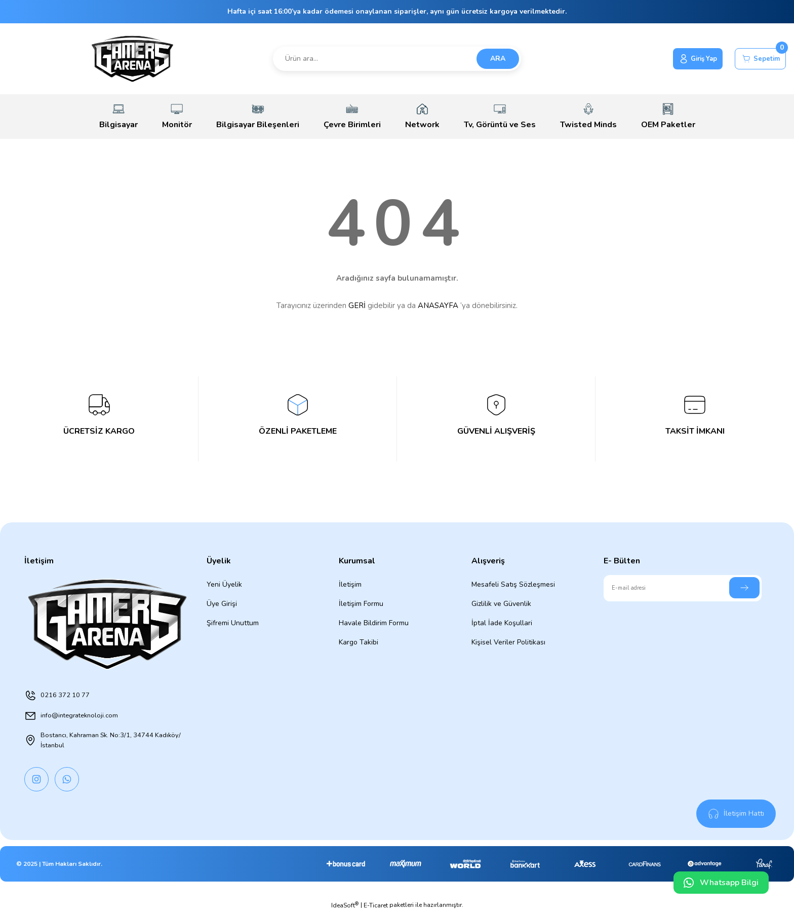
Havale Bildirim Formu (374, 623)
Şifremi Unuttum (233, 623)
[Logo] (132, 58)
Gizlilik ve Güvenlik (501, 603)
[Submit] (744, 587)
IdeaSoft (345, 906)
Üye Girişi (222, 603)
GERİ (357, 305)
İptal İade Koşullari (501, 623)
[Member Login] (687, 58)
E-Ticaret (376, 907)
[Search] (397, 59)
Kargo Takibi (358, 642)
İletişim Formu (361, 603)
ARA (497, 58)
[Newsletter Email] (683, 588)
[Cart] (757, 58)
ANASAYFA (438, 305)
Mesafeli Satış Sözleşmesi (513, 584)
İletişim (350, 584)
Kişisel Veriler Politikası (508, 642)
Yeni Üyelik (224, 584)
